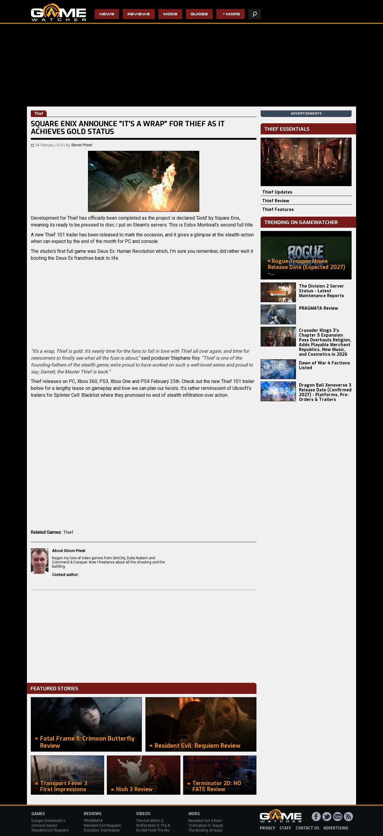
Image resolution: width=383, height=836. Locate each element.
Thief (68, 532)
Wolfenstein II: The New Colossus (164, 825)
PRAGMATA (93, 821)
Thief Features (278, 209)
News (106, 14)
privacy (267, 828)
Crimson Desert (44, 825)
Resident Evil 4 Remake (208, 821)
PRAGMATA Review (318, 308)
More (233, 14)
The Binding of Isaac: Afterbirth (214, 830)
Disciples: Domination (102, 830)
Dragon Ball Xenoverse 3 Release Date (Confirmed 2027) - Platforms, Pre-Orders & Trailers (325, 392)
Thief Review (275, 201)
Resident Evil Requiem (50, 830)
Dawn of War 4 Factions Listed (324, 365)
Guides (199, 14)
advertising (335, 828)
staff (285, 828)
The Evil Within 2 (149, 821)
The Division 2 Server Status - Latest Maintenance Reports (321, 291)
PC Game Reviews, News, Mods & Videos (58, 12)
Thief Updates (277, 192)
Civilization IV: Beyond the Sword (216, 825)
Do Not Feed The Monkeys (157, 830)
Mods (170, 14)
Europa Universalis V (48, 821)
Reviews (138, 14)
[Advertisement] (143, 635)
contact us (307, 828)
